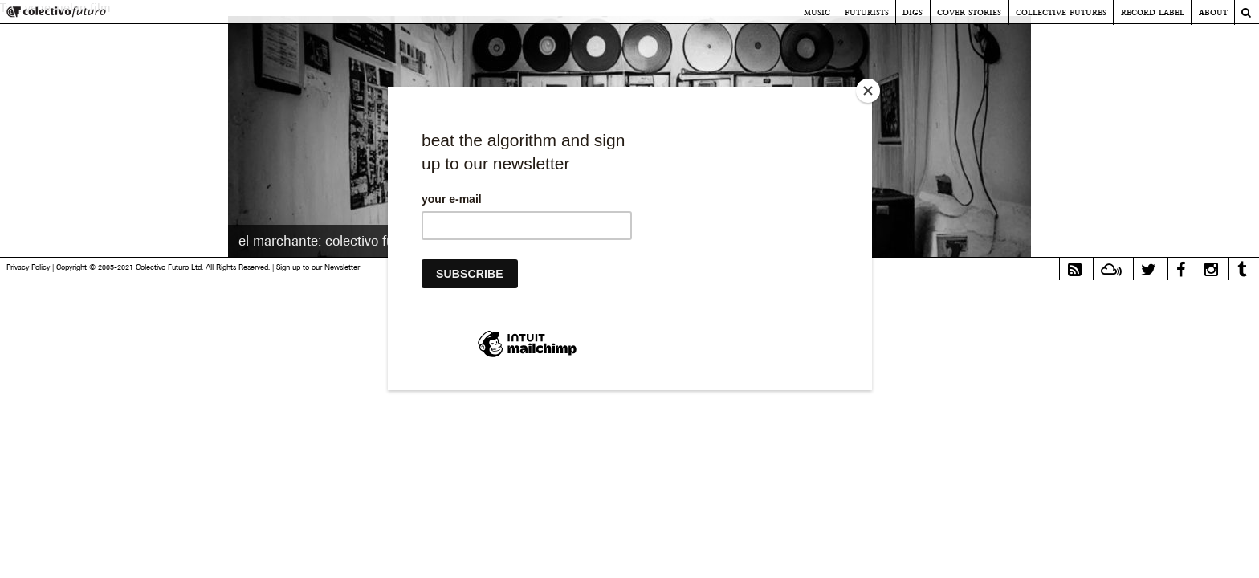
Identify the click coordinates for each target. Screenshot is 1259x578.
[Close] (868, 91)
